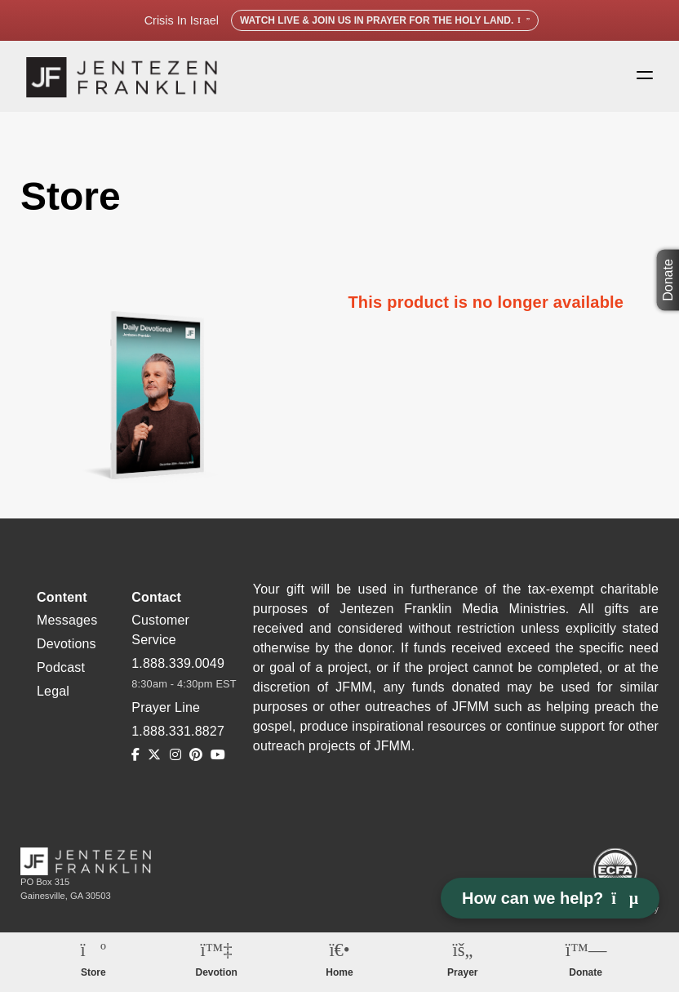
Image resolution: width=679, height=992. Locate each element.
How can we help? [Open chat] (550, 898)
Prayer (462, 972)
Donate (669, 280)
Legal (53, 693)
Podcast (61, 669)
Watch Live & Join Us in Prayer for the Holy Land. (385, 20)
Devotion (216, 972)
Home (339, 972)
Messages (67, 622)
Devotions (66, 645)
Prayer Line (165, 709)
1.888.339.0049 (177, 665)
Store (93, 972)
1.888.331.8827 (177, 733)
